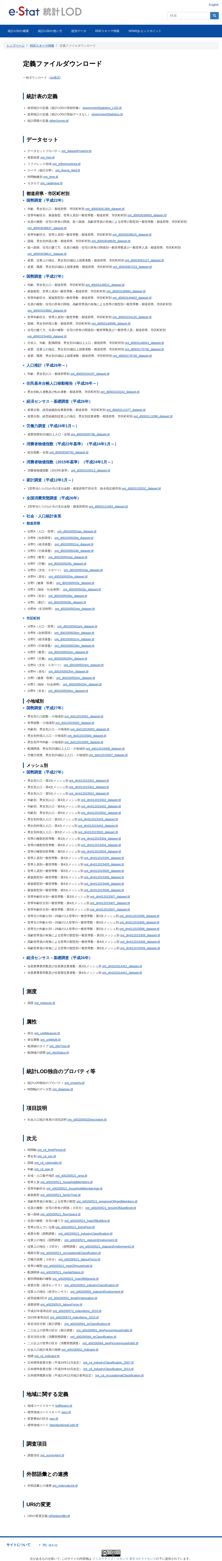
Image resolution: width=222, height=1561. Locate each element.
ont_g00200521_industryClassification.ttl (85, 1233)
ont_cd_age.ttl (43, 1169)
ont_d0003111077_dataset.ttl (125, 410)
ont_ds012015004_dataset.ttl (86, 735)
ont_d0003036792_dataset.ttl (68, 452)
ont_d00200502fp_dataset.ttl (67, 563)
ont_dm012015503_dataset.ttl (98, 832)
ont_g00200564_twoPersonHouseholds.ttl (110, 1343)
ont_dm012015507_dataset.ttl (110, 909)
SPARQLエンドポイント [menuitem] (144, 31)
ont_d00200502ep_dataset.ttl (67, 557)
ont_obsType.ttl (59, 1046)
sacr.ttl (53, 1418)
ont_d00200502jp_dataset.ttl (82, 589)
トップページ (15, 45)
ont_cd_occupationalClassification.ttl (119, 1375)
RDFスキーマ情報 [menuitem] (107, 31)
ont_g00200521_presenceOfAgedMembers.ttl (106, 1201)
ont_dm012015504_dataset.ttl (101, 851)
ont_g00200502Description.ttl (86, 1119)
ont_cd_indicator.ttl (46, 1356)
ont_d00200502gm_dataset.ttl (83, 665)
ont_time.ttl (50, 177)
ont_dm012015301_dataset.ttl (89, 780)
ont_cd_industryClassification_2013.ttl (108, 1369)
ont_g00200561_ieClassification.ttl (87, 1324)
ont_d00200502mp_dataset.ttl (75, 608)
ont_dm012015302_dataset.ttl (101, 800)
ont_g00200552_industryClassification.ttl (91, 1285)
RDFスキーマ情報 (42, 45)
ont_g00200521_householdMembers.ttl (66, 1182)
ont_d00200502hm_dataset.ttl (68, 671)
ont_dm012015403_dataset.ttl (98, 825)
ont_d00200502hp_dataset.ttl (68, 576)
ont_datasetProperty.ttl (76, 151)
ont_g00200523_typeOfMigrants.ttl (75, 1278)
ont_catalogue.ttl (51, 183)
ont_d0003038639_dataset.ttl (110, 241)
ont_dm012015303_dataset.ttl (98, 819)
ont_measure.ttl (44, 1003)
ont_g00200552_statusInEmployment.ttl (96, 1291)
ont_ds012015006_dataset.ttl (105, 748)
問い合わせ (50, 1545)
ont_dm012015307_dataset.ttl (110, 896)
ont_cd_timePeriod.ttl (51, 1150)
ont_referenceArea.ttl (66, 164)
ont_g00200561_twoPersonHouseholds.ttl (104, 1330)
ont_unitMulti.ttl (50, 1039)
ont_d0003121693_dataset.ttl (108, 506)
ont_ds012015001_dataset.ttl (83, 716)
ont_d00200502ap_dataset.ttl (76, 531)
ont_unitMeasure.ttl (47, 1033)
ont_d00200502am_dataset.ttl (77, 626)
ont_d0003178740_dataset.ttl (132, 355)
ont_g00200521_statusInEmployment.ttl (90, 1240)
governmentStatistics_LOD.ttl (102, 108)
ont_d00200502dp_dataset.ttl (74, 550)
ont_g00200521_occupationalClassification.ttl (70, 1253)
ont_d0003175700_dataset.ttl (144, 349)
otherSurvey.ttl (58, 120)
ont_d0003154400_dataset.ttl (46, 336)
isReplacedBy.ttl (59, 1516)
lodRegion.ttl (63, 1405)
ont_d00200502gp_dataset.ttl (83, 570)
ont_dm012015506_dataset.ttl (104, 890)
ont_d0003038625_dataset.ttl (132, 234)
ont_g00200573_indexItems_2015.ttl (74, 1317)
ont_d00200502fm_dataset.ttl (67, 658)
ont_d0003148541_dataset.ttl (144, 343)
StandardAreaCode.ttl (63, 1425)
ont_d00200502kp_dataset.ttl (67, 596)
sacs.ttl (66, 1412)
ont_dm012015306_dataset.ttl (104, 877)
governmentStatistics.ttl (107, 114)
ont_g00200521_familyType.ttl (60, 1195)
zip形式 (55, 77)
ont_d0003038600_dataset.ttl (147, 215)
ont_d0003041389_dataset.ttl (104, 209)
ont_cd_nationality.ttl (48, 1162)
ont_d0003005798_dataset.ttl (90, 434)
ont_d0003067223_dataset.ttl (132, 267)
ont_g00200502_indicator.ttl (79, 1349)
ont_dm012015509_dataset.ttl (140, 948)
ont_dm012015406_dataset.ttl (104, 883)
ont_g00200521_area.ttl (71, 1175)
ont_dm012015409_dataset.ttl (140, 941)
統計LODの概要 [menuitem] (18, 31)
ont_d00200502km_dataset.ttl (68, 691)
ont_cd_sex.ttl (46, 1156)
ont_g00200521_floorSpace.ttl (60, 1214)
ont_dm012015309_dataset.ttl (140, 935)
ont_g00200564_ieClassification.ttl (93, 1336)
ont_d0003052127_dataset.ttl (144, 260)
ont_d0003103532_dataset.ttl (141, 488)
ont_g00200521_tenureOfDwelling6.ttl (110, 1208)
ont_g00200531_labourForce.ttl (61, 1304)
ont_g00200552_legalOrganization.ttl (72, 1298)
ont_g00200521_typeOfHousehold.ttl (67, 1266)
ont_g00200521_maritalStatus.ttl (62, 1272)
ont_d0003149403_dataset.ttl (132, 297)
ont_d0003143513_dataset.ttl (90, 470)
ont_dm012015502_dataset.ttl (101, 813)
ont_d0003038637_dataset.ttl (46, 228)
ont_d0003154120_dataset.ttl (132, 317)
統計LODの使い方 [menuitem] (50, 31)
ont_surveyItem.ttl (52, 1455)
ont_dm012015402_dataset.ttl (101, 806)
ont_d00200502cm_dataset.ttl (74, 639)
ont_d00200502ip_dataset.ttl (75, 583)
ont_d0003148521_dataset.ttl (104, 285)
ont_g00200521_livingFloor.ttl (75, 1227)
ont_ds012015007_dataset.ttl (108, 755)
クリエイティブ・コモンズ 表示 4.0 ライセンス (124, 1558)
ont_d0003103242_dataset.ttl (119, 392)
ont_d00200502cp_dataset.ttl (74, 544)
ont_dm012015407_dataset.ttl (110, 903)
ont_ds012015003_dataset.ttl (89, 729)
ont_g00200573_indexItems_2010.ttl (77, 1311)
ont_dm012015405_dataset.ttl (104, 864)
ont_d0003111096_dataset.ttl (153, 416)
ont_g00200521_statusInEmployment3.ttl (106, 1246)
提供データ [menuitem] (78, 31)
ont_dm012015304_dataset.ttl (101, 838)
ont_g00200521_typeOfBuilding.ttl (87, 1220)
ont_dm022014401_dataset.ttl (122, 972)
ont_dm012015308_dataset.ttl (139, 916)
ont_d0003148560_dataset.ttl (125, 291)
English (214, 4)
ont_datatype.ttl (62, 1089)
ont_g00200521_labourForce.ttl (79, 1259)
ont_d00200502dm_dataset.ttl (74, 645)
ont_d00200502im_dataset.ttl (75, 678)
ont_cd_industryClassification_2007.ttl (108, 1362)
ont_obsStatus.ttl (57, 1052)
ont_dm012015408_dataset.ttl (139, 922)
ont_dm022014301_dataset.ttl (122, 966)
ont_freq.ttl (47, 157)
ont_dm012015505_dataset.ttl (104, 871)
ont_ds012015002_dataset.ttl (74, 723)
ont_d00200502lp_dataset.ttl (67, 602)
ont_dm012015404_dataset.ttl (101, 845)
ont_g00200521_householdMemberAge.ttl (74, 1188)
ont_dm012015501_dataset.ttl (89, 793)
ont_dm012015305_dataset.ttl (104, 858)
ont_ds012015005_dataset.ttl (83, 742)
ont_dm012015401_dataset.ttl (89, 787)
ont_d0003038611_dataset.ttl (46, 254)
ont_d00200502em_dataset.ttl (68, 652)
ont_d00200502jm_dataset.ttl (82, 684)
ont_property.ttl (74, 1083)
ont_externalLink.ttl (65, 1485)
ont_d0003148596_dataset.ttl (110, 323)
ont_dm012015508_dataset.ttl (139, 929)
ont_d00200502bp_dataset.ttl (73, 538)
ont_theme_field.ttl (67, 170)
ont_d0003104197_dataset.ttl (89, 373)
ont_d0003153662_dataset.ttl (46, 310)
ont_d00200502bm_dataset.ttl (74, 633)
